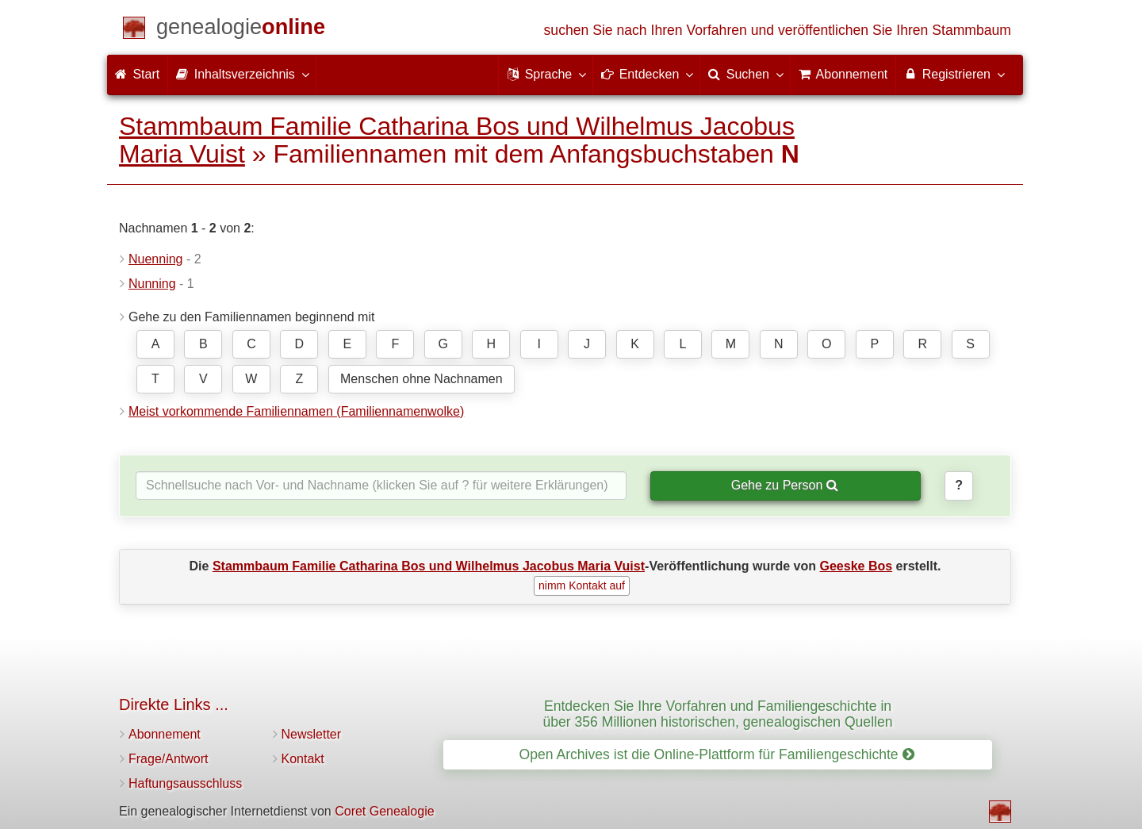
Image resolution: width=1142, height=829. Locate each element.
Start (137, 74)
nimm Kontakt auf (581, 585)
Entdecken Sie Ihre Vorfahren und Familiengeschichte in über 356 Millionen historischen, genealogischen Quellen (717, 713)
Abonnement (164, 734)
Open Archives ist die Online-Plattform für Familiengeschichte (716, 754)
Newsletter (312, 734)
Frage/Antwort (168, 759)
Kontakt (303, 759)
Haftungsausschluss (185, 783)
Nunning (152, 283)
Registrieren (953, 74)
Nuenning (155, 259)
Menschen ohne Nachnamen (421, 379)
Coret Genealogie (384, 811)
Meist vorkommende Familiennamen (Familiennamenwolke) (296, 411)
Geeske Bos (856, 566)
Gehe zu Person (784, 485)
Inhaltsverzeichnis (242, 74)
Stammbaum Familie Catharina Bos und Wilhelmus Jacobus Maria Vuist (457, 140)
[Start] (240, 29)
